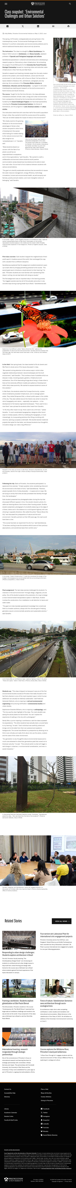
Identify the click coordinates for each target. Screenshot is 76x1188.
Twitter (45, 1112)
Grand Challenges (20, 102)
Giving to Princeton (47, 1100)
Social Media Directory (50, 1135)
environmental (35, 704)
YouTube (46, 1127)
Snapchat (46, 1120)
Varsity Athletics (46, 1097)
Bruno (35, 54)
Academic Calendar (10, 1112)
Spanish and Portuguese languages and (26, 56)
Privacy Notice (68, 1181)
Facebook (46, 1109)
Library (6, 1109)
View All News (61, 921)
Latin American (31, 107)
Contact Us (7, 1089)
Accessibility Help (9, 1093)
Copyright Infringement (57, 1181)
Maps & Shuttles (46, 1093)
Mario (35, 51)
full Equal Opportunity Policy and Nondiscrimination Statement (56, 1168)
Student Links (8, 1116)
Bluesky (45, 1131)
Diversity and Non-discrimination (12, 1149)
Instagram (46, 1116)
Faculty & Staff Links (11, 1120)
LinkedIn (46, 1124)
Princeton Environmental (22, 104)
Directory (7, 1097)
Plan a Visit (44, 1089)
